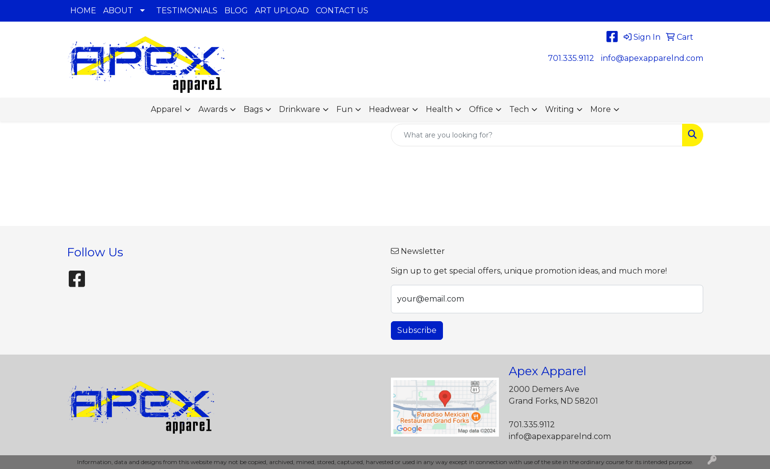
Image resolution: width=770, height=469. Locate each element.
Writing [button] (559, 109)
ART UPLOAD (282, 10)
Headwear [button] (389, 109)
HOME (83, 10)
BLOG (236, 10)
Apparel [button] (166, 109)
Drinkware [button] (299, 109)
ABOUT (118, 10)
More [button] (600, 109)
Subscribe (417, 330)
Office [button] (481, 109)
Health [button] (439, 109)
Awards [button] (212, 109)
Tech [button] (519, 109)
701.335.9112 (571, 58)
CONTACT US (342, 10)
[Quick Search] (537, 135)
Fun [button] (344, 109)
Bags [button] (253, 109)
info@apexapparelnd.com (652, 58)
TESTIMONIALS (187, 10)
